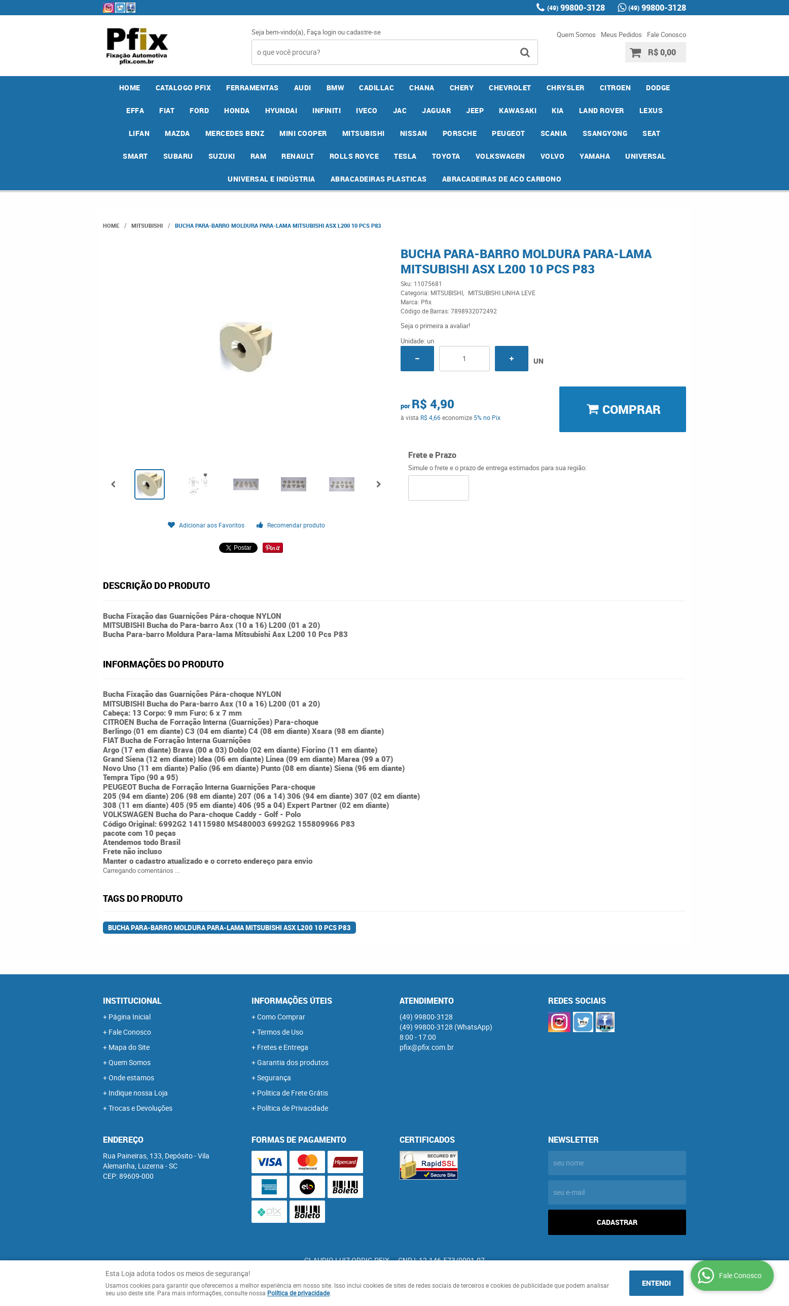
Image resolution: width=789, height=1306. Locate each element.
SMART (135, 156)
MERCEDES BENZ (235, 133)
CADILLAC (376, 87)
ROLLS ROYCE (354, 156)
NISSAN (413, 133)
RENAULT (297, 156)
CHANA (422, 87)
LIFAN (139, 133)
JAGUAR (436, 110)
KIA (558, 110)
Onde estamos (131, 1077)
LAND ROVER (601, 110)
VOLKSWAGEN (500, 156)
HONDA (237, 110)
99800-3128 (576, 7)
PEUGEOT (508, 133)
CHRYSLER (566, 87)
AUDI (302, 87)
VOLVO (553, 156)
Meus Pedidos (621, 34)
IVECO (367, 110)
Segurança (274, 1077)
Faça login (321, 32)
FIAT (166, 110)
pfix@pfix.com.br (427, 1047)
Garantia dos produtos (293, 1062)
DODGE (658, 87)
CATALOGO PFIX (183, 87)
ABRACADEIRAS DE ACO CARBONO (502, 179)
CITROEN (615, 87)
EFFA (135, 110)
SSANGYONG (605, 133)
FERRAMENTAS (252, 87)
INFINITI (326, 110)
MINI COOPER (303, 133)
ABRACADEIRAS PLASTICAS (379, 179)
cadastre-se (363, 32)
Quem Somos (576, 34)
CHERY (462, 87)
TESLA (405, 156)
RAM (258, 156)
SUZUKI (221, 156)
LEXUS (651, 110)
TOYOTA (446, 156)
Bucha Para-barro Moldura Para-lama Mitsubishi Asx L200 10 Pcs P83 (229, 927)
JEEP (475, 110)
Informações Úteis (292, 1000)
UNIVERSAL (645, 156)
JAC (400, 110)
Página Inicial (130, 1016)
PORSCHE (460, 133)
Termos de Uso (280, 1032)
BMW (335, 87)
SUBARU (178, 156)
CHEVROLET (510, 87)
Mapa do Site (129, 1047)
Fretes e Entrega (282, 1047)
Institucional (132, 1000)
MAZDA (177, 133)
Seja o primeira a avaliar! (435, 325)
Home (129, 87)
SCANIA (554, 133)
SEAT (651, 133)
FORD (199, 110)
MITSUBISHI (363, 133)
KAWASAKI (517, 110)
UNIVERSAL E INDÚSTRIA (271, 179)
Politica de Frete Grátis (292, 1093)
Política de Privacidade (292, 1108)
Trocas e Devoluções (140, 1108)
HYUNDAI (281, 110)
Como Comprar (281, 1016)
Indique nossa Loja (138, 1093)
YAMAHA (595, 156)
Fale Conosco (666, 34)
